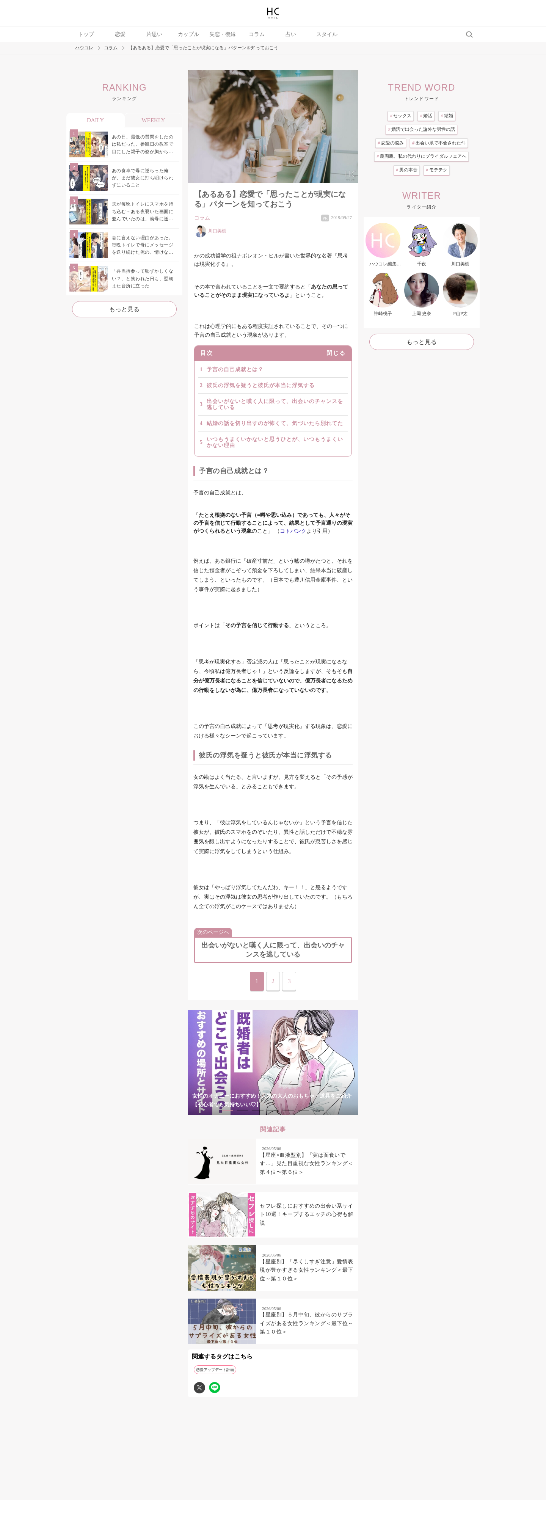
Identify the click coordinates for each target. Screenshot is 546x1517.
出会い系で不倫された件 (439, 143)
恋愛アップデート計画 (215, 1370)
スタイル (326, 34)
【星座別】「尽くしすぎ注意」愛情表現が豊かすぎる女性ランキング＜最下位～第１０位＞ (306, 1270)
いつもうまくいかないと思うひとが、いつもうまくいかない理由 (275, 442)
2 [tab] (242, 1110)
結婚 (447, 115)
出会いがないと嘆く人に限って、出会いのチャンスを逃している (275, 404)
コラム (257, 34)
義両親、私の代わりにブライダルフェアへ (421, 156)
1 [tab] (227, 1110)
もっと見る (124, 309)
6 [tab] (303, 1110)
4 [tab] (273, 1110)
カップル (188, 34)
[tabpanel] (273, 1062)
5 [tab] (288, 1110)
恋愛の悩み (391, 143)
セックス (400, 115)
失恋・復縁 (222, 34)
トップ (86, 34)
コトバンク (293, 531)
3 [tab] (258, 1110)
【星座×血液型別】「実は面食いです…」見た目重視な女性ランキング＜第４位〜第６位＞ (306, 1163)
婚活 (426, 115)
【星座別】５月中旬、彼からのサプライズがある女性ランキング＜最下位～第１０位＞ (306, 1323)
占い (291, 34)
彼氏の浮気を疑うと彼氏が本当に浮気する (261, 385)
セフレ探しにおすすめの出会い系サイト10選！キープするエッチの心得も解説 (306, 1214)
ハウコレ (84, 47)
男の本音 (406, 170)
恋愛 (120, 34)
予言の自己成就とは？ (235, 369)
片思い (154, 34)
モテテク (436, 170)
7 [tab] (318, 1110)
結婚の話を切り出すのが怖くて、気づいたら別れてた (275, 423)
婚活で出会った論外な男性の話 (421, 129)
